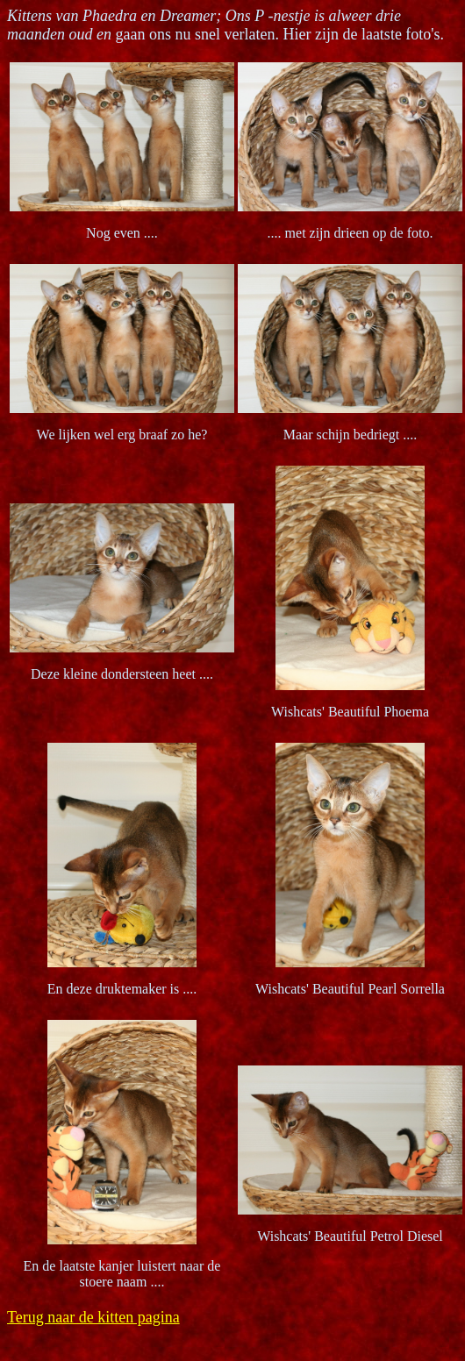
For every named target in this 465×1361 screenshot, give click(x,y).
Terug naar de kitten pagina (93, 1317)
